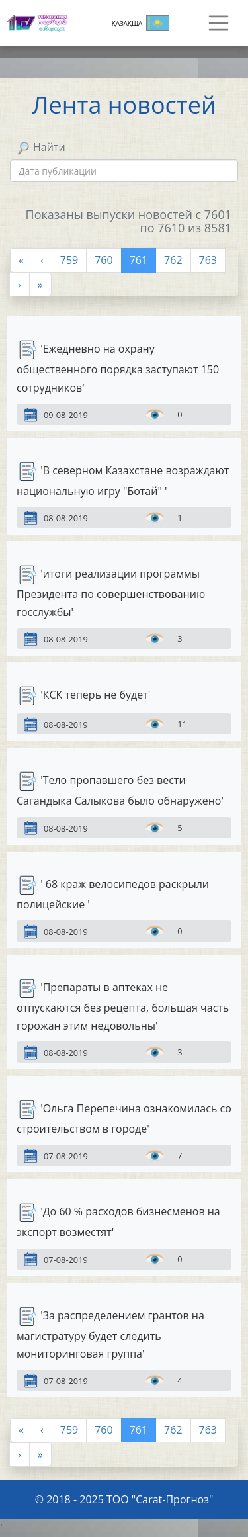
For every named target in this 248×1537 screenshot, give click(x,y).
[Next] (19, 285)
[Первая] (21, 260)
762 (173, 260)
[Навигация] (219, 23)
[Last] (40, 285)
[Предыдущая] (42, 260)
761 (138, 260)
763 (208, 260)
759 (69, 260)
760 (103, 260)
